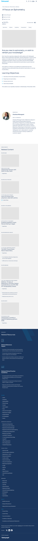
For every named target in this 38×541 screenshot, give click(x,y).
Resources (4, 480)
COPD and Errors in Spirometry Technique (10, 260)
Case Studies (5, 495)
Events (3, 418)
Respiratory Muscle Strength (8, 427)
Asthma (4, 467)
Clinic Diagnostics (6, 442)
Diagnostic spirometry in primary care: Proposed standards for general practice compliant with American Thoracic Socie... (12, 386)
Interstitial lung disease (7, 473)
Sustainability (5, 401)
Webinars (4, 493)
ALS (3, 474)
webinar (10, 27)
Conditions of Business (7, 518)
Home (3, 397)
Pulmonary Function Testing (8, 425)
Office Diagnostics (6, 441)
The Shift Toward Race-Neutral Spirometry (8, 250)
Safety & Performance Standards (9, 506)
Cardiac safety (5, 458)
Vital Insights (5, 407)
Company (4, 399)
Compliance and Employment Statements (10, 521)
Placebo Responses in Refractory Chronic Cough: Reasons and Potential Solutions (9, 293)
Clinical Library (5, 486)
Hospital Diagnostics (6, 444)
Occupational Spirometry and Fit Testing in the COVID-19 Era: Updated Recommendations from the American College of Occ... (12, 377)
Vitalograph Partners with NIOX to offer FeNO (8, 170)
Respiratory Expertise (6, 463)
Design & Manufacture (6, 503)
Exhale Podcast (5, 414)
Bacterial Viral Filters (6, 433)
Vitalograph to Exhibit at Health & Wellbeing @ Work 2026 (9, 319)
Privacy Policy (5, 511)
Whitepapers (5, 492)
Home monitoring (6, 459)
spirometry (5, 27)
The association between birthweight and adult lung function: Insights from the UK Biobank (11, 354)
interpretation (23, 27)
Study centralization (6, 456)
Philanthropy (5, 403)
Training (4, 484)
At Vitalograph (5, 416)
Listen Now (4, 200)
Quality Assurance (6, 501)
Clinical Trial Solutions (7, 461)
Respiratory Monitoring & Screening (10, 429)
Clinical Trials (5, 450)
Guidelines (17, 27)
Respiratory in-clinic (6, 454)
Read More (4, 173)
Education (4, 482)
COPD (3, 469)
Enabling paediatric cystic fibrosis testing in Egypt (8, 223)
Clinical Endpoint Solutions (8, 452)
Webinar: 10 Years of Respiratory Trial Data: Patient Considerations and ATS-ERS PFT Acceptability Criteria (9, 284)
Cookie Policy (5, 513)
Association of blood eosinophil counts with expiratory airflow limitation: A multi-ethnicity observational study (12, 350)
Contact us (20, 525)
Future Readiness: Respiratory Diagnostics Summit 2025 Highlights (10, 258)
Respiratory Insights (6, 412)
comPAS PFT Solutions (7, 435)
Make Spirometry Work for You (7, 296)
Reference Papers (6, 488)
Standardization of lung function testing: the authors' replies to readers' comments (12, 382)
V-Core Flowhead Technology (8, 437)
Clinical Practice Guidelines (8, 490)
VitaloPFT (4, 439)
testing (30, 27)
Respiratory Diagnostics (7, 424)
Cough (3, 465)
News (3, 408)
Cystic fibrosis (5, 471)
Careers (4, 405)
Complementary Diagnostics (8, 431)
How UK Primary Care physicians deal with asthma (9, 197)
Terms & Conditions (6, 516)
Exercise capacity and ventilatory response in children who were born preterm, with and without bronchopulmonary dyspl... (13, 358)
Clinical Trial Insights (6, 410)
